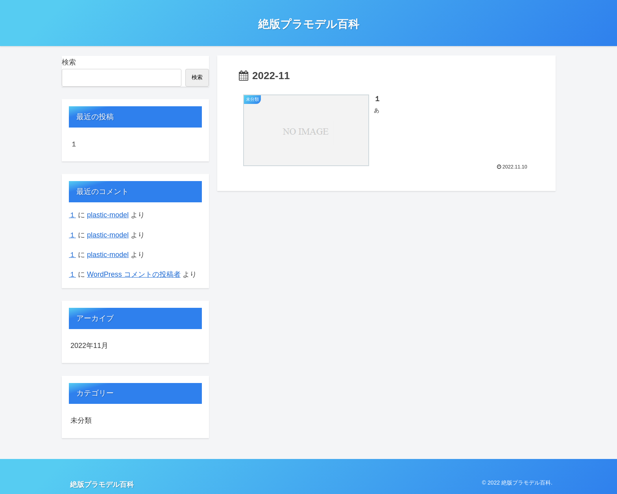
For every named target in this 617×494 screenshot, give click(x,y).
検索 (69, 62)
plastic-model (108, 215)
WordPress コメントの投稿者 (134, 274)
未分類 (81, 420)
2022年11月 (89, 346)
